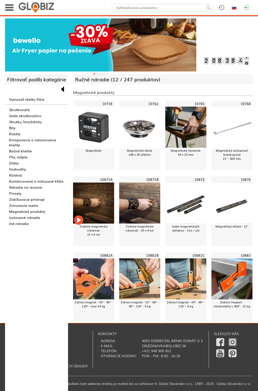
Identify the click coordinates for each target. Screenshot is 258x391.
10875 (200, 179)
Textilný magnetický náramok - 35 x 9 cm (139, 228)
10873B (152, 179)
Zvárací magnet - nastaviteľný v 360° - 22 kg (232, 304)
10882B (152, 255)
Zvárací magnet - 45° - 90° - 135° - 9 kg (186, 304)
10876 (246, 179)
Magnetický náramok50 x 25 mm (186, 152)
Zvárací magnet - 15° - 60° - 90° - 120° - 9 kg (140, 304)
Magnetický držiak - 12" (231, 226)
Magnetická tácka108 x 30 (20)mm (139, 152)
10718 (107, 103)
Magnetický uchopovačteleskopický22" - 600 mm (232, 154)
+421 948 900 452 (156, 350)
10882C (198, 255)
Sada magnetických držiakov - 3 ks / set (185, 228)
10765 (200, 103)
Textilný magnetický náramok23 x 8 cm (93, 230)
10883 (246, 255)
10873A (106, 179)
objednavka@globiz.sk (164, 345)
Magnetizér (94, 150)
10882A (106, 255)
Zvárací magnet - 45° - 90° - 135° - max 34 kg (94, 304)
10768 (246, 103)
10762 (153, 103)
